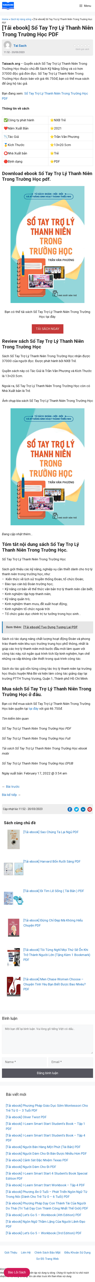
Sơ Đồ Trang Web (47, 1259)
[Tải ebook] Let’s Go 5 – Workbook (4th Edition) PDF (43, 1215)
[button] (47, 329)
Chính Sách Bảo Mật (47, 1252)
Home (5, 19)
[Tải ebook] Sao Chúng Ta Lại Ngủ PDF (51, 832)
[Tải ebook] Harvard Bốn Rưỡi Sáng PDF (52, 861)
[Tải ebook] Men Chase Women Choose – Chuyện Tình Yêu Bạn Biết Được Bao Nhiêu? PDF (54, 984)
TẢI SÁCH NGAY (47, 329)
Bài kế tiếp (9, 795)
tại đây (33, 709)
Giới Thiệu (10, 1252)
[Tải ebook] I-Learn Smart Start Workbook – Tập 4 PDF (45, 1185)
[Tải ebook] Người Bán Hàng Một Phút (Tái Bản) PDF (43, 1147)
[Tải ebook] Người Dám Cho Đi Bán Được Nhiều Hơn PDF (46, 1153)
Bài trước (13, 787)
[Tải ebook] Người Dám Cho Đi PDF (31, 1167)
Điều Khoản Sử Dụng (77, 1252)
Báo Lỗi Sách (17, 1272)
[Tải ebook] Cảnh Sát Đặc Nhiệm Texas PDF (37, 1160)
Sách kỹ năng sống (21, 19)
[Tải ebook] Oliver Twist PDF (26, 1117)
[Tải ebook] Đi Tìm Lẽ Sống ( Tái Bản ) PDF (53, 891)
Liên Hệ (26, 1252)
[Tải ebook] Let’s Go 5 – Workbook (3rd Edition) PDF (44, 1233)
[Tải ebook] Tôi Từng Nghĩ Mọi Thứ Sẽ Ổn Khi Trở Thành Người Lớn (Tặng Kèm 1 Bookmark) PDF (56, 955)
